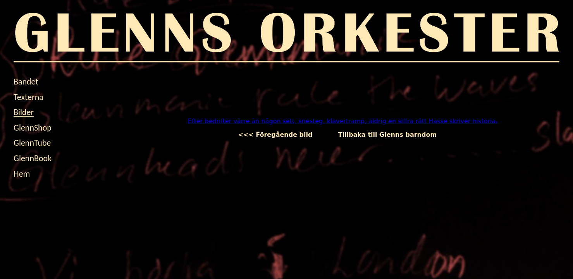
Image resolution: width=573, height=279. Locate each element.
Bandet (26, 81)
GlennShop (33, 127)
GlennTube (32, 143)
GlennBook (33, 158)
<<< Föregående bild (281, 134)
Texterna (28, 97)
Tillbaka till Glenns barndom (387, 134)
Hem (22, 174)
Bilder (24, 112)
